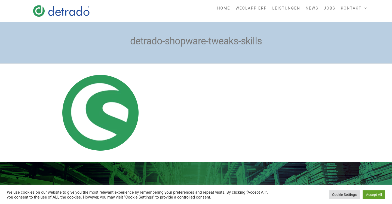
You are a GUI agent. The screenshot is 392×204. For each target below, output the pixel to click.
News (312, 8)
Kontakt (351, 8)
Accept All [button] (374, 195)
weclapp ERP (251, 8)
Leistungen (286, 8)
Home (223, 8)
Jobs (329, 8)
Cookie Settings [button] (344, 195)
